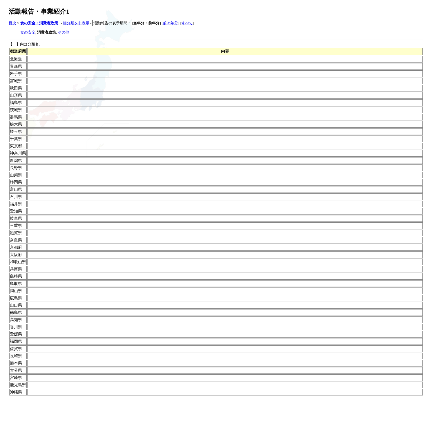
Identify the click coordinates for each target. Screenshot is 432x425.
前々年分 (170, 23)
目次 (12, 23)
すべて (187, 23)
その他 (63, 32)
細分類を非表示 (76, 23)
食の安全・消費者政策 (39, 23)
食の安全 (27, 32)
